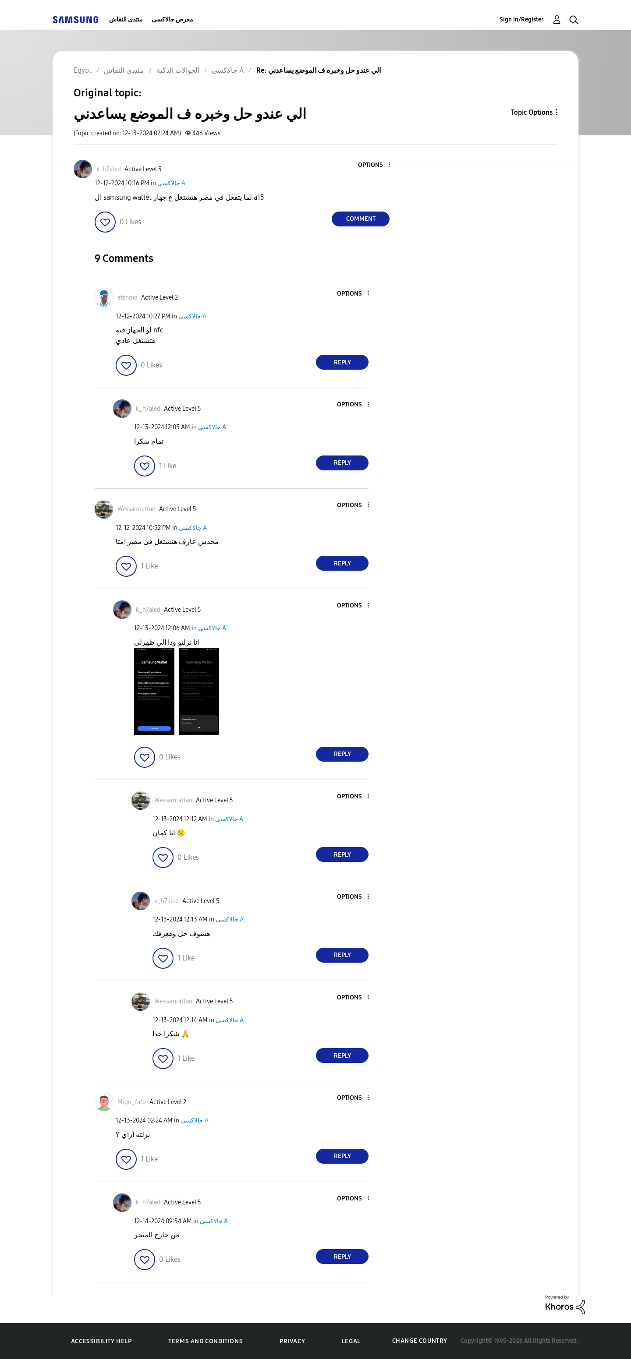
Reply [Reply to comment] (342, 362)
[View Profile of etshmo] (127, 297)
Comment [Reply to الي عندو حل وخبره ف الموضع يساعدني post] (361, 218)
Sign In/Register (522, 19)
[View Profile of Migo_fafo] (131, 1102)
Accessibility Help (101, 1341)
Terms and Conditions (205, 1341)
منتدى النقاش (126, 19)
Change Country (419, 1341)
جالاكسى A (171, 183)
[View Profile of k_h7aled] (108, 169)
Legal (351, 1341)
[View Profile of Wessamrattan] (136, 509)
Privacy (292, 1341)
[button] (374, 165)
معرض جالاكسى (172, 19)
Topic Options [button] (532, 112)
